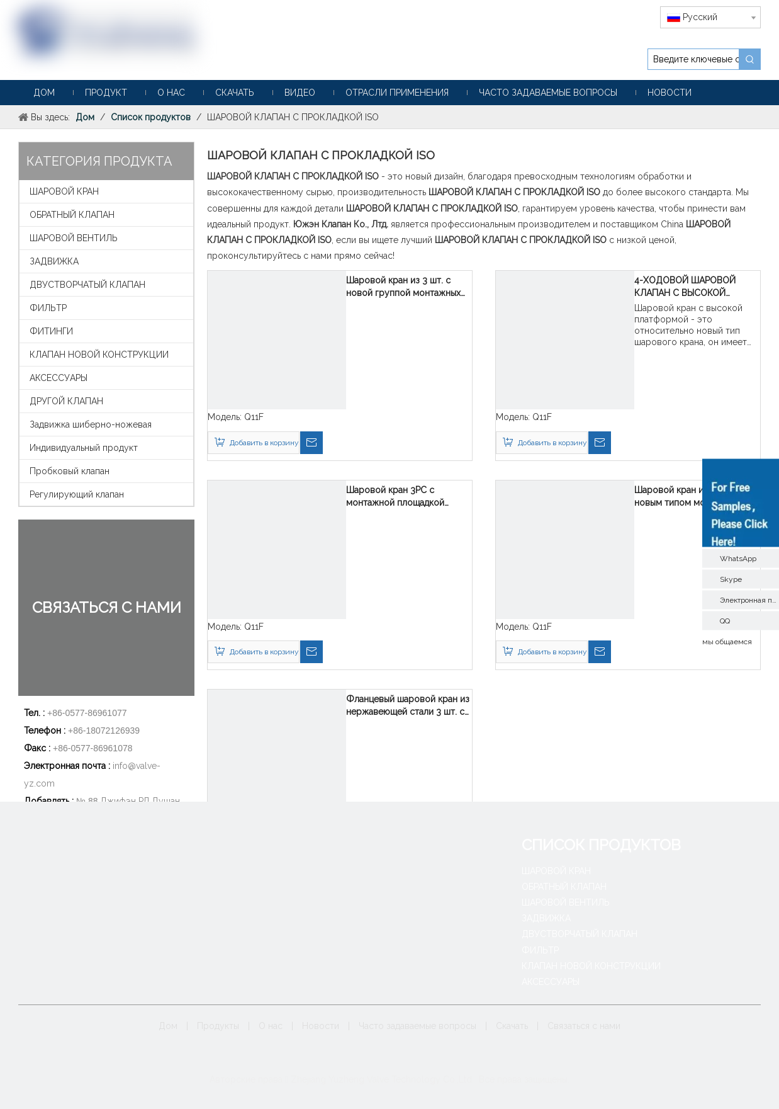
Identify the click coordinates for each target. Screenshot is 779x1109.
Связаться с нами (583, 1026)
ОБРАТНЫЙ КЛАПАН (72, 215)
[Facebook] (360, 1055)
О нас (271, 1026)
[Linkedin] (399, 1055)
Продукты (218, 1026)
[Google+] (380, 1055)
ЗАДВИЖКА (54, 261)
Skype (731, 578)
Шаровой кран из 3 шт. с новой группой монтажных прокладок (403, 287)
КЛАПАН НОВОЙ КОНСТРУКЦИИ (99, 355)
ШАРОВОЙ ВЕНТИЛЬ (74, 238)
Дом (168, 1026)
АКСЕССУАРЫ (58, 378)
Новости (320, 1026)
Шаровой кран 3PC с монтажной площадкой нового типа (395, 497)
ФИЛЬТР (48, 308)
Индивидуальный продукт (84, 448)
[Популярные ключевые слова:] (750, 59)
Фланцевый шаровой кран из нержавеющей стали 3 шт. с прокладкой (407, 706)
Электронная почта (749, 599)
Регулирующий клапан (77, 494)
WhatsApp (738, 558)
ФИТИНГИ (51, 331)
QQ (725, 620)
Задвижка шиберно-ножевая (91, 424)
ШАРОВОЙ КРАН (64, 191)
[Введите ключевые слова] (693, 59)
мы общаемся (727, 641)
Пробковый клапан (69, 471)
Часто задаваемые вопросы (417, 1026)
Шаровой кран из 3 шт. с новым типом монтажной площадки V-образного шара (696, 497)
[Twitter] (419, 1055)
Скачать (512, 1026)
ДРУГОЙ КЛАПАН (66, 401)
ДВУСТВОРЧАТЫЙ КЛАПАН (87, 285)
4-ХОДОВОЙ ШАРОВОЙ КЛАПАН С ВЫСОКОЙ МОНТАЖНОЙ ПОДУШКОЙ (691, 287)
